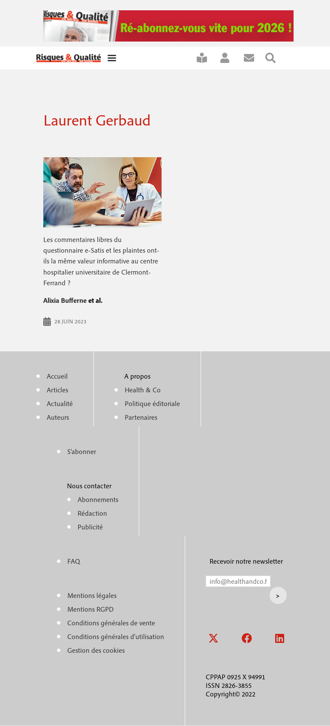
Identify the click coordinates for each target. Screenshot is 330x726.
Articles (57, 389)
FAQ (73, 561)
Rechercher (276, 58)
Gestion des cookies (96, 650)
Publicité (90, 527)
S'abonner (207, 58)
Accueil (57, 376)
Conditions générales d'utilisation (115, 636)
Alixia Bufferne (65, 300)
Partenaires (141, 417)
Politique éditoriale (152, 403)
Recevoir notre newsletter (246, 561)
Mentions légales (92, 595)
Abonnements (98, 499)
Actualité (60, 403)
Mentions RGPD (90, 609)
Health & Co (143, 389)
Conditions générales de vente (111, 622)
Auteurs (58, 417)
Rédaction (92, 513)
